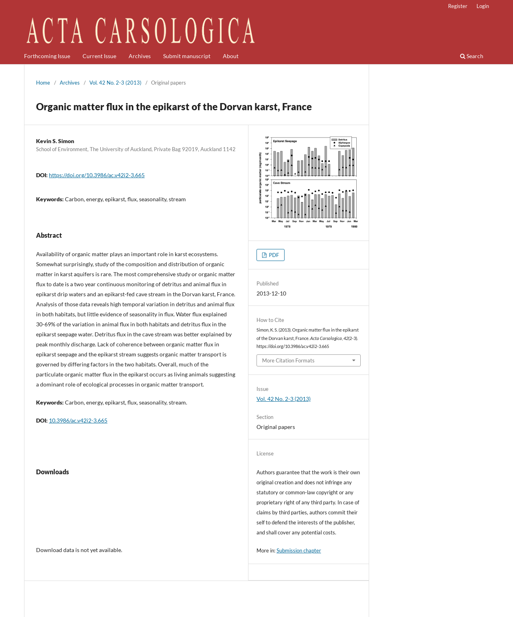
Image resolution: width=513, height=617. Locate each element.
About (230, 56)
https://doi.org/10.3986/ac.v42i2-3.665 (97, 175)
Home (43, 82)
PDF (273, 255)
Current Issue (99, 56)
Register (457, 6)
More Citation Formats (288, 360)
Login (483, 6)
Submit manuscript (186, 56)
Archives (140, 56)
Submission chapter (299, 550)
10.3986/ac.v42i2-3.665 (78, 420)
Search (471, 56)
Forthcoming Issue (47, 56)
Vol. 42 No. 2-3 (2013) (115, 82)
